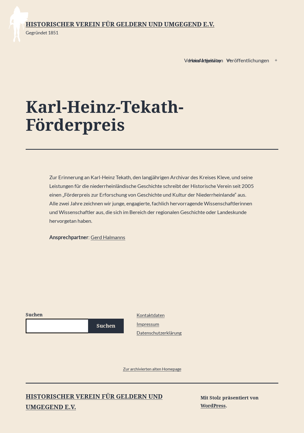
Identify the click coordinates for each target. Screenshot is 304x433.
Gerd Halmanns (108, 237)
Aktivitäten (210, 60)
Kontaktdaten (151, 315)
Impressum (148, 324)
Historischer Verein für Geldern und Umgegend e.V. (120, 24)
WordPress (213, 405)
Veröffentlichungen (247, 60)
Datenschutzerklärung (159, 333)
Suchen (34, 314)
